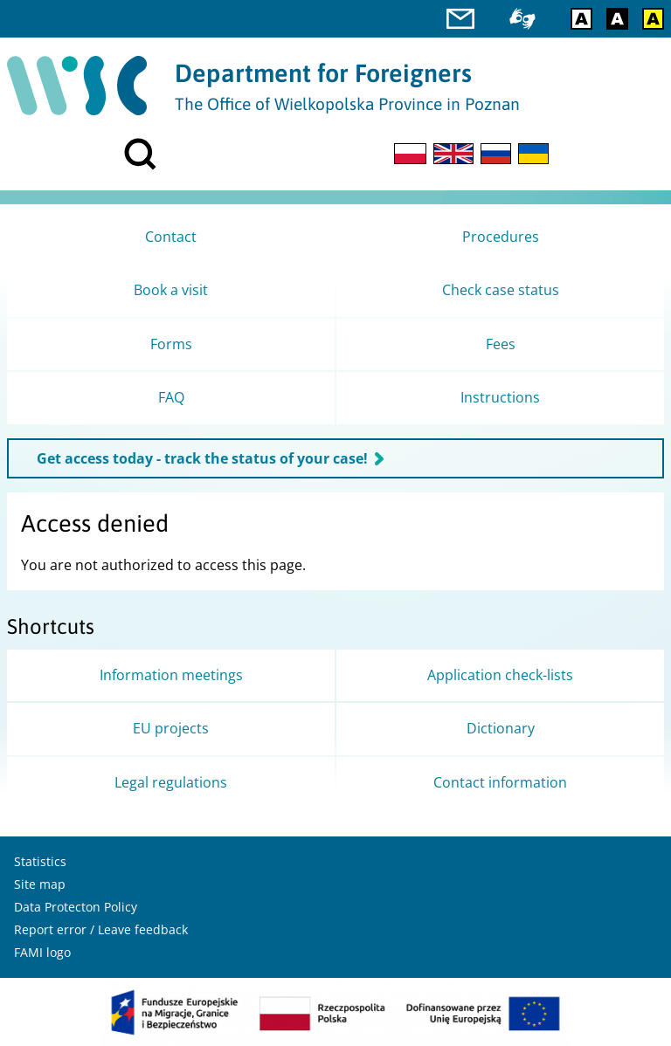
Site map (40, 884)
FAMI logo (42, 952)
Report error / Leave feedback (101, 929)
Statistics (40, 861)
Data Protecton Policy (75, 906)
